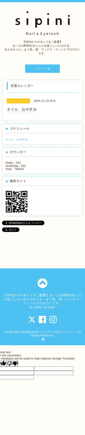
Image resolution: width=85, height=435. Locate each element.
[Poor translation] (12, 363)
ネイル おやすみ (16, 139)
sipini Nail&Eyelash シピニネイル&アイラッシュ (45, 331)
